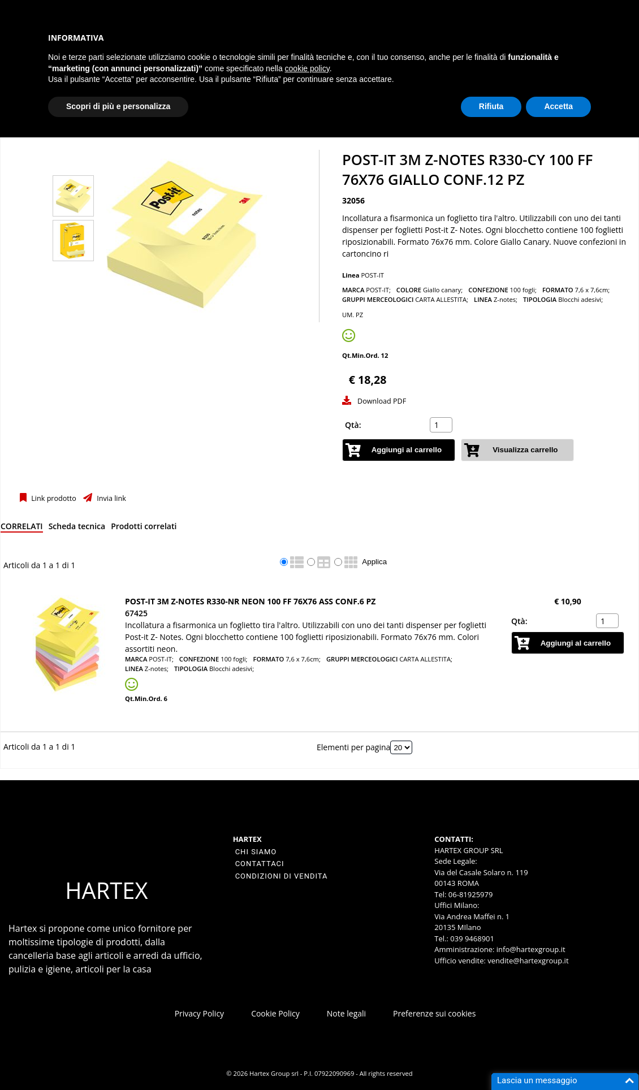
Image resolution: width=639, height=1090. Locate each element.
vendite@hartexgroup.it (527, 960)
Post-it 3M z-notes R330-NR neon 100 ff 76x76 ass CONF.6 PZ (250, 601)
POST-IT (372, 275)
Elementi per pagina (353, 747)
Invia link (110, 498)
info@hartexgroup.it (529, 949)
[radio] (284, 562)
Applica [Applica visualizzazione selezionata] (374, 561)
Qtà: (353, 424)
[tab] (22, 528)
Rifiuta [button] (491, 106)
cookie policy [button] (307, 68)
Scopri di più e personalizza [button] (118, 106)
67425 (136, 613)
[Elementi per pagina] (401, 747)
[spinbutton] (442, 425)
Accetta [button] (558, 106)
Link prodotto (52, 498)
